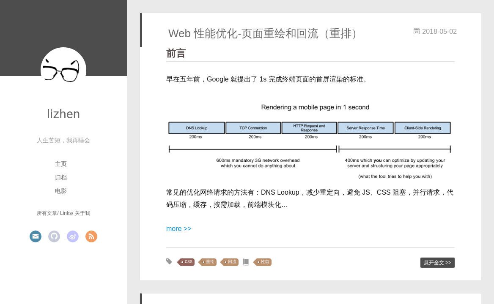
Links (66, 213)
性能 (265, 262)
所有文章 (47, 213)
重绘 (210, 262)
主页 (61, 163)
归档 (61, 177)
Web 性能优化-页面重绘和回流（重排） (265, 33)
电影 (61, 190)
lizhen (63, 113)
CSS (188, 262)
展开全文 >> (437, 263)
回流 (232, 262)
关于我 (82, 213)
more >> (179, 228)
